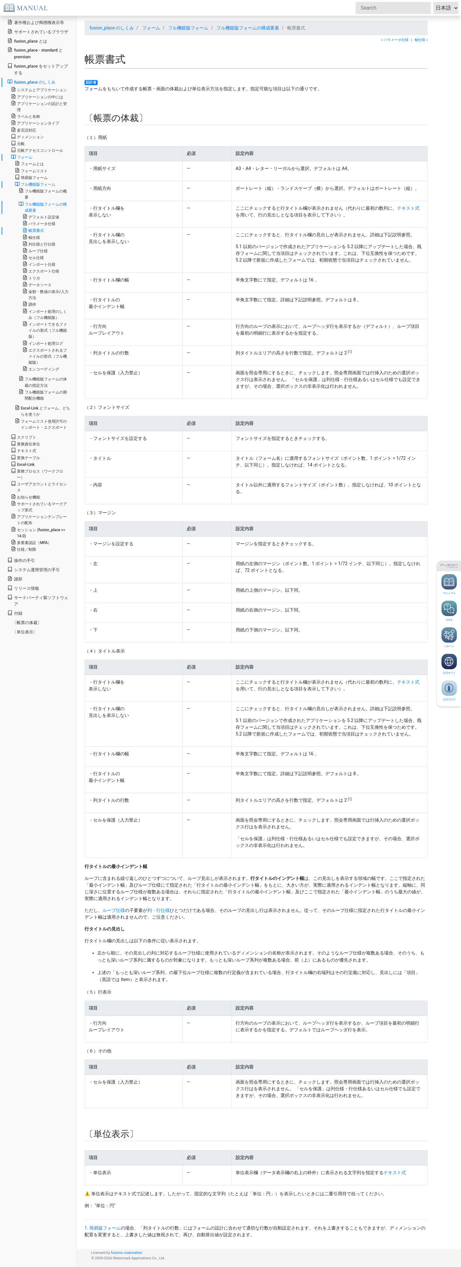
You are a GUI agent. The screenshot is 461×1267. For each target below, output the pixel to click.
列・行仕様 (158, 910)
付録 (14, 613)
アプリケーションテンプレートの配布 (39, 519)
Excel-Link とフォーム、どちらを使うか (42, 411)
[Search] (393, 8)
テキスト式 (408, 208)
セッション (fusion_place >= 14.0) (38, 532)
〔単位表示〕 (24, 631)
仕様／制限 (23, 549)
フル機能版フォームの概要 (43, 193)
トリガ (31, 277)
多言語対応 (23, 130)
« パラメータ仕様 (394, 40)
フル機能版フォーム (188, 27)
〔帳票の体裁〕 (27, 622)
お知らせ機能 (25, 496)
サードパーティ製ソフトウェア (37, 601)
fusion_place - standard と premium (35, 53)
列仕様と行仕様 (38, 244)
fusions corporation (126, 1253)
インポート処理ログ (42, 343)
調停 (29, 304)
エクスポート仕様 (40, 270)
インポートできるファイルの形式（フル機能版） (44, 330)
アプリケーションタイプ (35, 123)
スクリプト (23, 437)
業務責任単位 (25, 443)
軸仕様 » (421, 40)
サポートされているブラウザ (37, 31)
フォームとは (29, 163)
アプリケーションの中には (37, 96)
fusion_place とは (27, 41)
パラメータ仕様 (38, 223)
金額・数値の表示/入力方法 (45, 294)
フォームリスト (31, 170)
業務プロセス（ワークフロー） (37, 474)
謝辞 (14, 578)
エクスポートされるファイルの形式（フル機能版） (44, 356)
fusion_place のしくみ (112, 27)
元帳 (18, 143)
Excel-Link (23, 464)
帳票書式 (33, 230)
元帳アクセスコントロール (37, 150)
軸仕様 (31, 237)
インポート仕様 (38, 264)
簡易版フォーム (105, 1227)
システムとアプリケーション (39, 89)
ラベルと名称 (25, 116)
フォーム (151, 27)
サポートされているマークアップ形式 (39, 506)
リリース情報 (23, 588)
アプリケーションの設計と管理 (39, 106)
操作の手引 (21, 560)
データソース (37, 284)
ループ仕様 (113, 910)
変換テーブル (25, 457)
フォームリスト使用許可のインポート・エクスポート (41, 424)
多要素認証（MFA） (31, 542)
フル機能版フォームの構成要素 (247, 27)
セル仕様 (33, 257)
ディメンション (27, 136)
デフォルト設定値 (40, 216)
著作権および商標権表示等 (35, 22)
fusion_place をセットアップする (37, 69)
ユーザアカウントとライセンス (39, 486)
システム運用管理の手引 (33, 569)
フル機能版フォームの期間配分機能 (43, 395)
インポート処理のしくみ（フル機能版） (44, 314)
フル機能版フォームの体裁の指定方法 (43, 381)
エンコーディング (40, 368)
